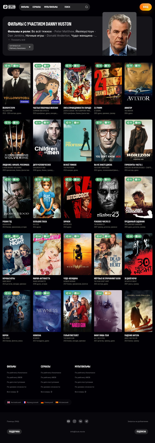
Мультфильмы (51, 6)
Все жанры (13, 392)
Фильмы (25, 6)
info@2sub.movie (77, 432)
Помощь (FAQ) (13, 421)
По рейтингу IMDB (14, 377)
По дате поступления (16, 382)
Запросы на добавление (138, 421)
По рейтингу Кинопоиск (17, 373)
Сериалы (37, 6)
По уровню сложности (16, 387)
